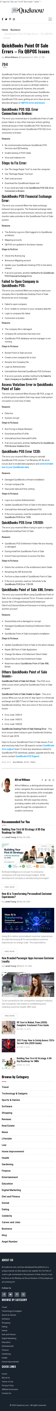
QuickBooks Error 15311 (24, 762)
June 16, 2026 (24, 1029)
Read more (10, 887)
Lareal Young (10, 837)
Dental (4, 1330)
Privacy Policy (8, 1385)
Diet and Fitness (9, 1334)
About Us (6, 1377)
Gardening (6, 1353)
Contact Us (6, 1393)
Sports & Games (9, 1315)
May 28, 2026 (23, 837)
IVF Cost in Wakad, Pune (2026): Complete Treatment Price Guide (33, 1024)
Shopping (6, 1322)
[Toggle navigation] (50, 19)
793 (42, 57)
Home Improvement (10, 1361)
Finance (5, 1350)
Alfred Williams (11, 57)
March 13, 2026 (24, 966)
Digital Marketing (9, 1338)
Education (6, 1342)
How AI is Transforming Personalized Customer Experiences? (27, 895)
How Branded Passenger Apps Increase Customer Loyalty (28, 959)
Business (15, 29)
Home (5, 29)
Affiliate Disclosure (10, 1389)
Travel (4, 1307)
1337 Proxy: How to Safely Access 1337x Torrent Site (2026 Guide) (35, 1042)
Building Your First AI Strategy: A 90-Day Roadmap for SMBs (23, 830)
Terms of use (7, 1381)
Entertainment (8, 1346)
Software (6, 1318)
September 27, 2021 (28, 57)
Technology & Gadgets (12, 1311)
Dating (4, 1326)
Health (4, 1357)
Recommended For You (16, 822)
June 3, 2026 (23, 1047)
